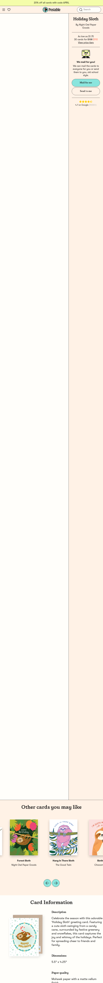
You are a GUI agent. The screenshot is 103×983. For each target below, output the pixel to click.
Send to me (86, 91)
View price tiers (86, 43)
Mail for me (86, 82)
